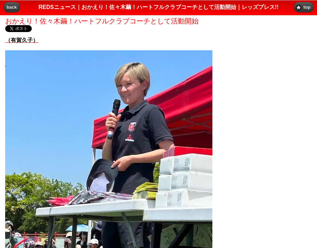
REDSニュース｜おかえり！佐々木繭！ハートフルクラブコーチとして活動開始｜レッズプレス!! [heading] (158, 7)
